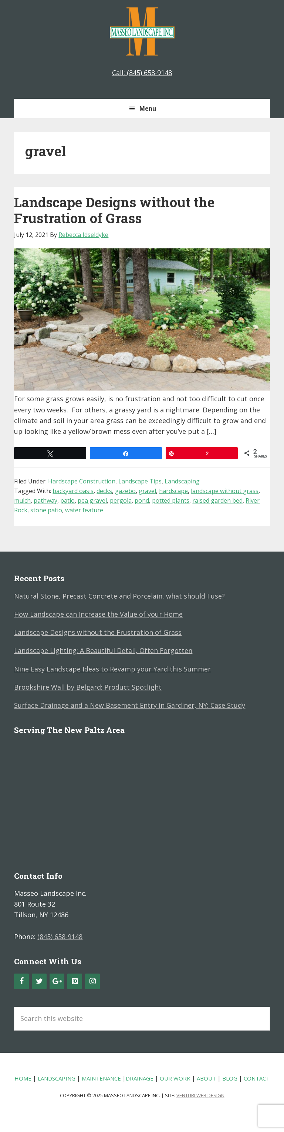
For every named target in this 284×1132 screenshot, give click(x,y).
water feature (84, 510)
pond (142, 500)
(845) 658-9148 (59, 936)
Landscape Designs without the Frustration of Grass (114, 210)
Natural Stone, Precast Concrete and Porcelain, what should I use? (119, 596)
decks (104, 491)
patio (67, 500)
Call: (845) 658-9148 (142, 72)
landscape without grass (224, 491)
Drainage (139, 1078)
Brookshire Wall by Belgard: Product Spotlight (88, 687)
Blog (229, 1078)
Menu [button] (147, 108)
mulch (22, 500)
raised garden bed (217, 500)
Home (22, 1078)
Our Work (175, 1078)
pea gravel (92, 500)
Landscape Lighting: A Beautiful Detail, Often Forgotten (103, 650)
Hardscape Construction (81, 481)
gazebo (125, 491)
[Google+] (57, 981)
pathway (45, 500)
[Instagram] (92, 981)
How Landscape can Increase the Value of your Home (98, 614)
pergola (121, 500)
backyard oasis (73, 491)
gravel (147, 491)
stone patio (46, 510)
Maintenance (101, 1078)
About (206, 1078)
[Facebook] (21, 981)
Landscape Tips (140, 481)
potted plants (170, 500)
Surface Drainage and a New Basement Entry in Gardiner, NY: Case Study (129, 705)
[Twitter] (39, 981)
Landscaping (182, 481)
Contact (257, 1078)
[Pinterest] (74, 981)
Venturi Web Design (200, 1095)
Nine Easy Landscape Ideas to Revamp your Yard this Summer (112, 668)
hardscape (173, 491)
